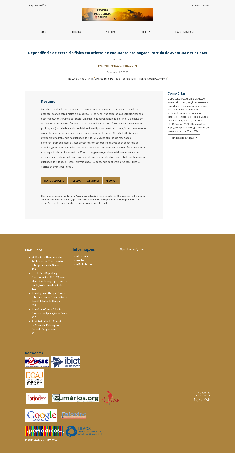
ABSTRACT (93, 180)
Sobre (144, 32)
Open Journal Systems (133, 249)
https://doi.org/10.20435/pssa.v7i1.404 (117, 66)
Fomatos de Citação (182, 137)
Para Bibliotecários (83, 264)
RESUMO (76, 180)
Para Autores (80, 260)
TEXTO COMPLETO (54, 180)
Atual (44, 32)
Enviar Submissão (184, 32)
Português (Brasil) (37, 5)
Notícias (111, 32)
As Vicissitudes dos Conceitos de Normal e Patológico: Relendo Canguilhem (48, 325)
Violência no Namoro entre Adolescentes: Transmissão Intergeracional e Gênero (47, 261)
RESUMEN (111, 180)
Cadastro (196, 5)
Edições (76, 32)
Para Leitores (80, 256)
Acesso (206, 5)
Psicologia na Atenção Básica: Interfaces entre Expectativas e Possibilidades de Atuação (49, 297)
